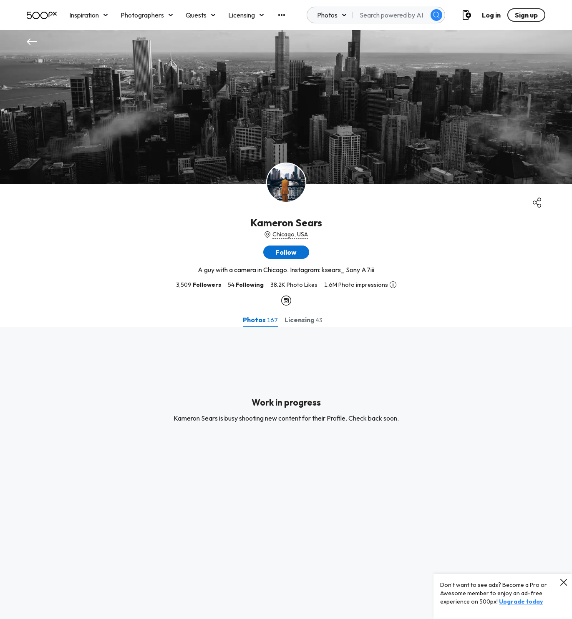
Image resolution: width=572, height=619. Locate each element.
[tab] (260, 319)
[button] (286, 252)
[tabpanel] (286, 473)
